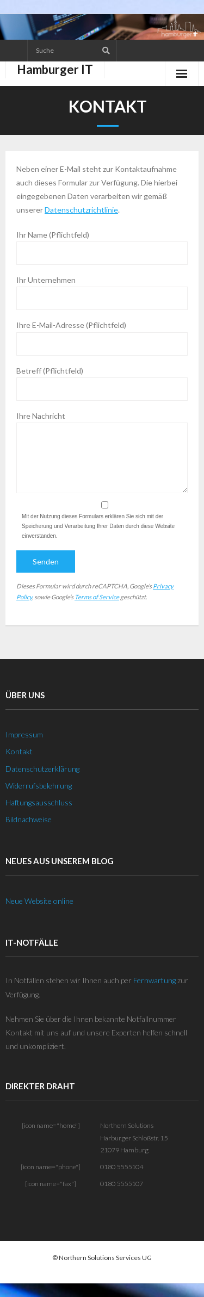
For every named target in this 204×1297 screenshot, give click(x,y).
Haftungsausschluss (38, 802)
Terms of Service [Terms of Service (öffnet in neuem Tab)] (97, 596)
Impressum (24, 734)
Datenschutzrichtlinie (81, 209)
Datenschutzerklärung (42, 768)
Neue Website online (39, 900)
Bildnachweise (28, 819)
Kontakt (19, 751)
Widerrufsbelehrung (38, 785)
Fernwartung (154, 980)
